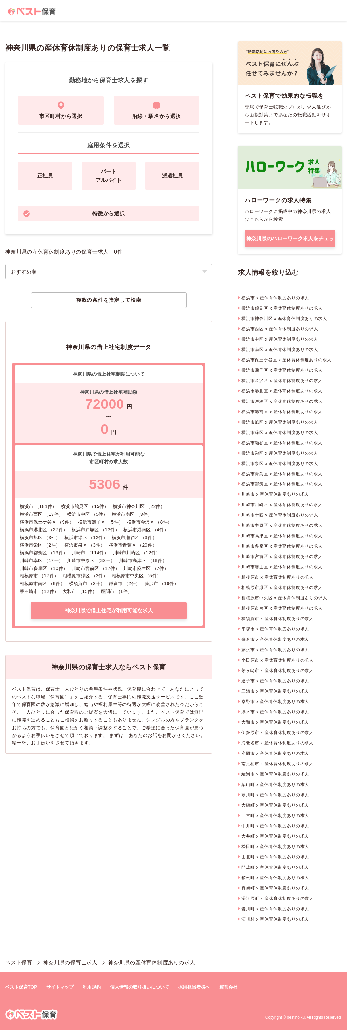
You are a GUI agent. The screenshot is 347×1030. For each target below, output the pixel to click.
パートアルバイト (108, 176)
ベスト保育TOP (21, 987)
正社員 (45, 175)
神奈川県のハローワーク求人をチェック (290, 241)
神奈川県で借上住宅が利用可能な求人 (109, 610)
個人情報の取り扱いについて (139, 987)
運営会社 (228, 987)
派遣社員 (172, 175)
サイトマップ (60, 987)
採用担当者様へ (194, 987)
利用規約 (92, 987)
